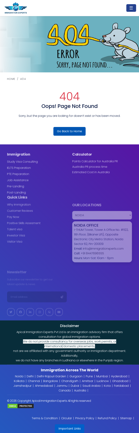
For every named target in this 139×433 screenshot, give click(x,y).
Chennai (34, 381)
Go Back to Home (69, 131)
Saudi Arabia (91, 386)
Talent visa (14, 231)
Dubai (75, 386)
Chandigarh (69, 381)
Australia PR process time (89, 169)
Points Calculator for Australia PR (95, 164)
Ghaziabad (120, 381)
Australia (80, 390)
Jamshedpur (22, 386)
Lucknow (103, 381)
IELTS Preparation (19, 170)
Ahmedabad (44, 386)
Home (11, 79)
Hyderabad (119, 376)
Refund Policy (107, 418)
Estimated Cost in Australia (91, 175)
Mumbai (102, 376)
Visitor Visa (14, 244)
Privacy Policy (84, 418)
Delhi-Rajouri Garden (51, 376)
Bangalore (50, 381)
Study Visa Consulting (22, 164)
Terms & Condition (45, 418)
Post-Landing (16, 195)
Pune (89, 376)
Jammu (61, 386)
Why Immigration (19, 207)
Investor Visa (16, 238)
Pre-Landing (15, 188)
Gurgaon (76, 376)
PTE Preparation (18, 176)
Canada (65, 390)
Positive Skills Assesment (24, 225)
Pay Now (13, 219)
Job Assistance (18, 182)
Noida (19, 376)
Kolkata (19, 381)
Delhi (30, 376)
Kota (107, 386)
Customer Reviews (20, 213)
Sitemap (126, 418)
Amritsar (87, 381)
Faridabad (121, 386)
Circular (66, 418)
